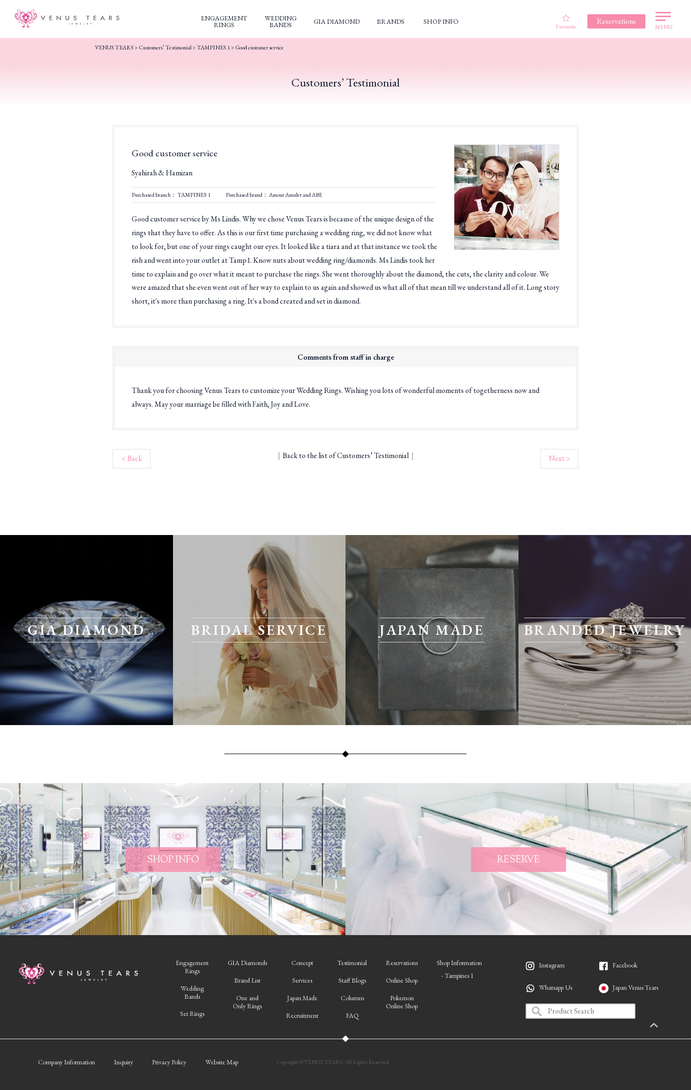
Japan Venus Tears (635, 987)
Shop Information (459, 962)
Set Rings (192, 1013)
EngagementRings (192, 966)
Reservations (402, 962)
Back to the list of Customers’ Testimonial (346, 455)
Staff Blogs (352, 980)
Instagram (552, 965)
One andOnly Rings (247, 1002)
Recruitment (302, 1015)
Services (302, 980)
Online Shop (402, 980)
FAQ (352, 1015)
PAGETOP (669, 1025)
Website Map (221, 1062)
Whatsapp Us (555, 987)
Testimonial (352, 962)
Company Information (66, 1062)
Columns (352, 998)
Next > (559, 458)
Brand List (247, 980)
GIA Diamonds (247, 962)
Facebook (625, 965)
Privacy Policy (169, 1062)
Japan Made (302, 998)
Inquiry (123, 1062)
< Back (132, 458)
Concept (302, 962)
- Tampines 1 (457, 975)
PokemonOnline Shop (402, 1002)
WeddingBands (192, 992)
